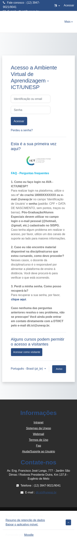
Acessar (69, 5)
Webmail (38, 434)
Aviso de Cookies (59, 370)
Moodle (28, 534)
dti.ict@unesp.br (28, 11)
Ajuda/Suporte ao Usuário (38, 451)
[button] (57, 5)
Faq (38, 445)
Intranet (38, 422)
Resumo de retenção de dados (25, 520)
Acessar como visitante (26, 352)
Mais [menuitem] (67, 21)
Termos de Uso (38, 439)
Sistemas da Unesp (38, 428)
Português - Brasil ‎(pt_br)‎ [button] (27, 368)
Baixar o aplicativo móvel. (22, 524)
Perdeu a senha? (22, 130)
